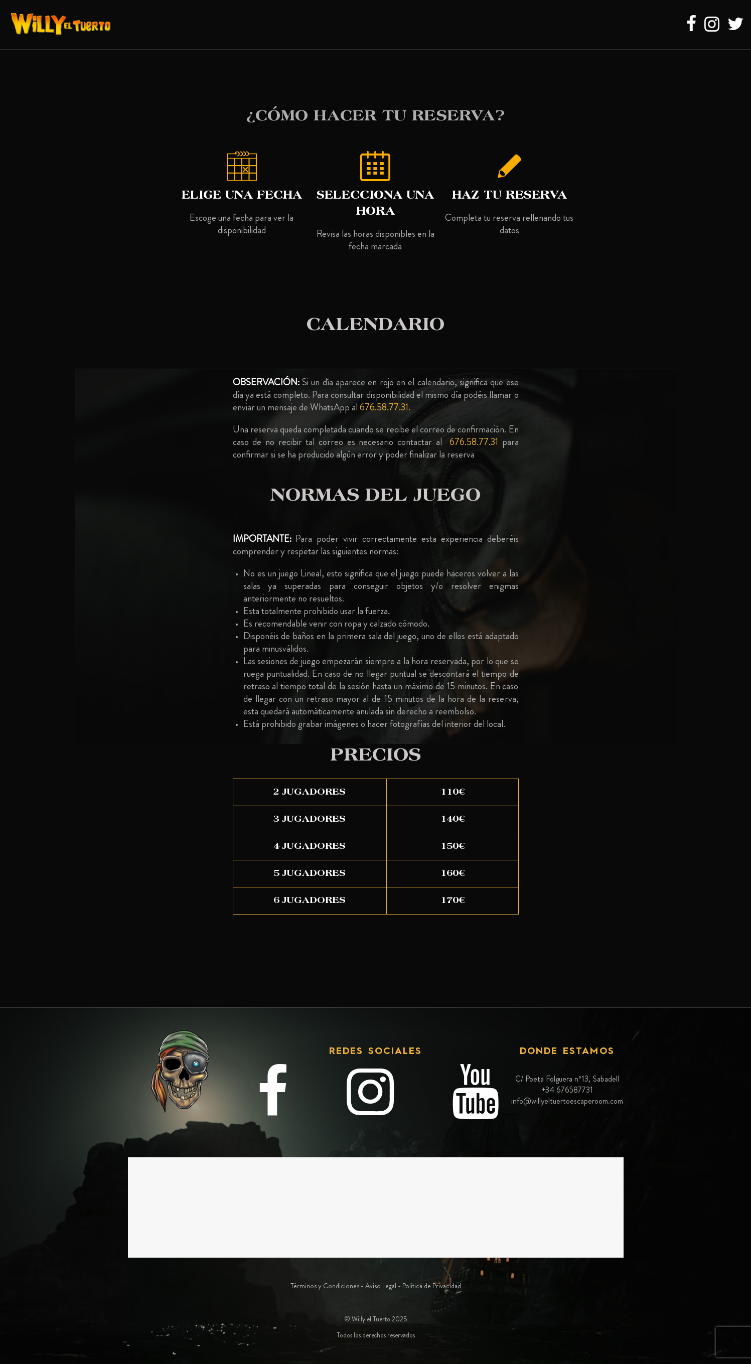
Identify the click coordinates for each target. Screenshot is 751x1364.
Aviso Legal (380, 1286)
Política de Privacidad (431, 1286)
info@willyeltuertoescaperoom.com (567, 1101)
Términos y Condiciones (324, 1286)
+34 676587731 (567, 1090)
